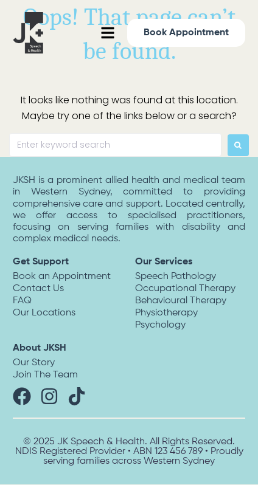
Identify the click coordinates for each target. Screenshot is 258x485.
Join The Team (45, 375)
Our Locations (44, 313)
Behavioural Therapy (180, 301)
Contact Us (38, 289)
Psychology (160, 325)
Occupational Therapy (185, 289)
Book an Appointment (62, 276)
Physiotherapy (166, 313)
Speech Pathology (175, 276)
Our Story (34, 363)
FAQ (22, 301)
